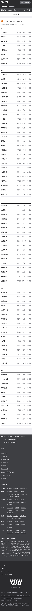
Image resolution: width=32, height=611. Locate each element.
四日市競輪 (10, 513)
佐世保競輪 (10, 533)
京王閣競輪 (10, 496)
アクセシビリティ (5, 571)
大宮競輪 (17, 494)
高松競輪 (9, 524)
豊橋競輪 (9, 510)
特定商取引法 (15, 592)
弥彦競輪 (9, 491)
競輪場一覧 (4, 456)
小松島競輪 (16, 524)
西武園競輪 (24, 494)
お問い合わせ (4, 568)
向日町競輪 (23, 516)
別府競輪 (17, 533)
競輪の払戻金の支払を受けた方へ (9, 600)
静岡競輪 (9, 504)
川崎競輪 (22, 499)
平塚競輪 (9, 502)
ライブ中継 (27, 10)
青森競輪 (15, 488)
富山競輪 (15, 510)
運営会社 (3, 592)
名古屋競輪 (10, 508)
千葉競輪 (15, 499)
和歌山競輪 (10, 518)
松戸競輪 (9, 499)
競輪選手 (3, 478)
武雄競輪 (23, 530)
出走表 (10, 10)
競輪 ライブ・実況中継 (7, 472)
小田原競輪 (16, 502)
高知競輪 (23, 524)
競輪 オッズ (4, 469)
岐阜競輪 (17, 508)
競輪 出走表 (4, 462)
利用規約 (9, 592)
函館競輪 (9, 488)
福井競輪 (9, 516)
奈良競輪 (15, 516)
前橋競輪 (15, 491)
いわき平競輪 (23, 488)
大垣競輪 (23, 508)
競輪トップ (4, 453)
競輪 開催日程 (5, 459)
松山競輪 (9, 527)
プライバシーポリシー (25, 592)
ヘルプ (2, 566)
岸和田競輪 (18, 518)
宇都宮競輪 (10, 494)
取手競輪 (22, 491)
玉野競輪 (9, 521)
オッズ (20, 10)
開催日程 (3, 10)
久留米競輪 (16, 530)
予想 (15, 10)
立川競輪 (17, 496)
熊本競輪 (23, 533)
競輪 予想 (3, 465)
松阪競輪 (22, 510)
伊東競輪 (23, 502)
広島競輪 (15, 521)
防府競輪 (22, 521)
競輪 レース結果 (5, 475)
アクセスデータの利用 (6, 574)
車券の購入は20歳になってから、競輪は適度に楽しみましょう (15, 596)
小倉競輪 (9, 530)
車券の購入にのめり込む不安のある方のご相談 (12, 598)
